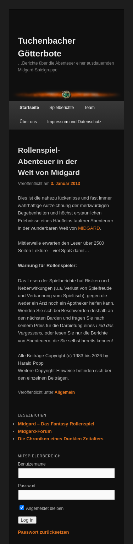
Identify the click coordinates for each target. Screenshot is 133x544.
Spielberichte (61, 107)
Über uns (28, 121)
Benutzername (32, 464)
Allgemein (65, 392)
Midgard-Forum (35, 431)
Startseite (29, 107)
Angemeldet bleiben (42, 508)
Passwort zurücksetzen (43, 532)
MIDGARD (89, 228)
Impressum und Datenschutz (74, 121)
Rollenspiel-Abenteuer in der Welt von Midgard (49, 161)
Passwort (26, 485)
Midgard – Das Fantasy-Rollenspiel (56, 423)
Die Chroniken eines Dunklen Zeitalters (61, 438)
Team (89, 107)
